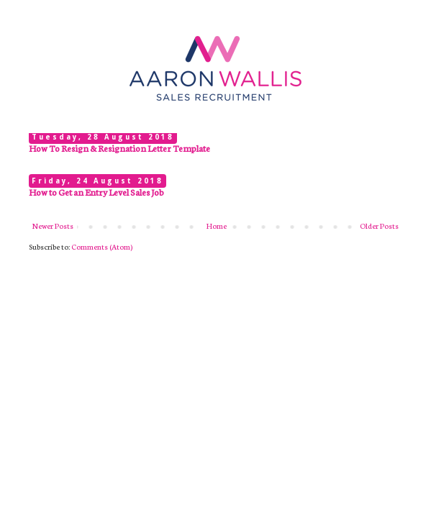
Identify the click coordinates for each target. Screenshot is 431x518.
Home (217, 225)
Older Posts (379, 225)
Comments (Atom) (101, 246)
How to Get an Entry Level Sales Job (96, 192)
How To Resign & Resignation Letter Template (119, 148)
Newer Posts (52, 225)
